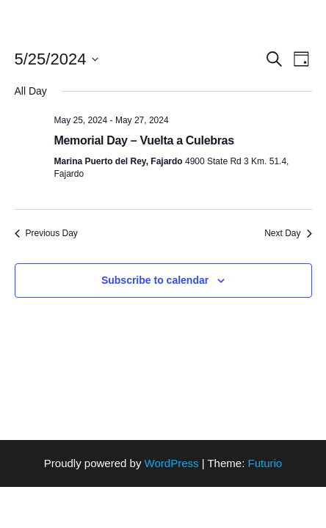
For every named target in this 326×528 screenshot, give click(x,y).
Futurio (264, 463)
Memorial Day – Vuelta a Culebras (144, 140)
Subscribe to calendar (155, 280)
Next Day (287, 233)
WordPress (172, 463)
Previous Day (46, 233)
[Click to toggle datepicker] (57, 59)
